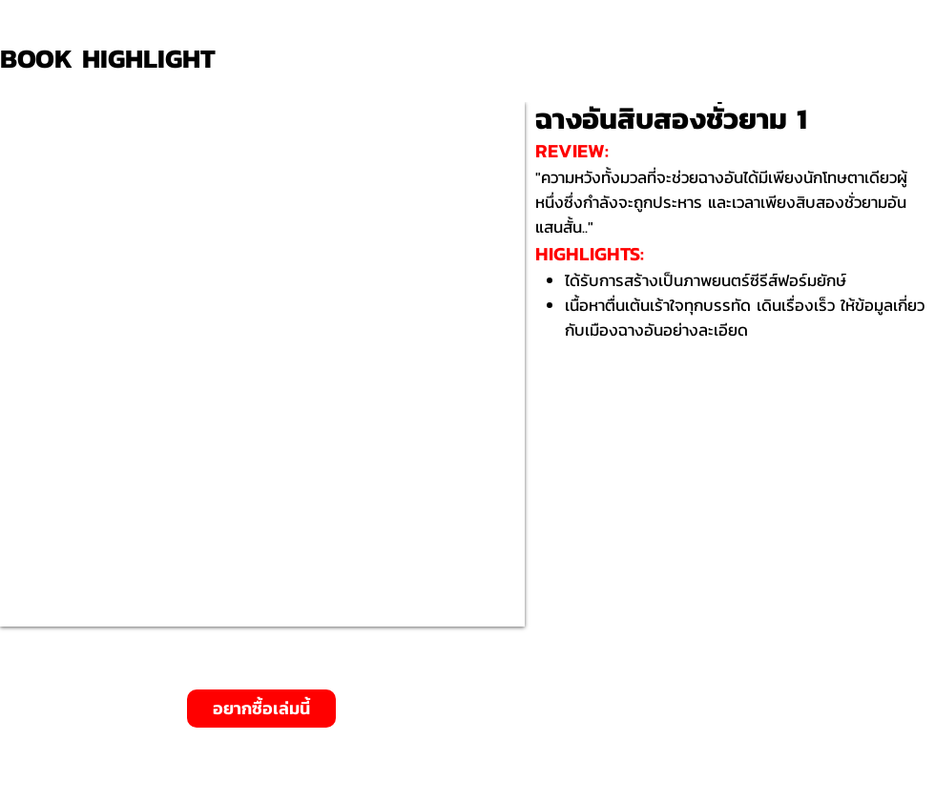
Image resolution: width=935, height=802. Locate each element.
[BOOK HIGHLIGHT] (114, 58)
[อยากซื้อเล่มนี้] (261, 708)
